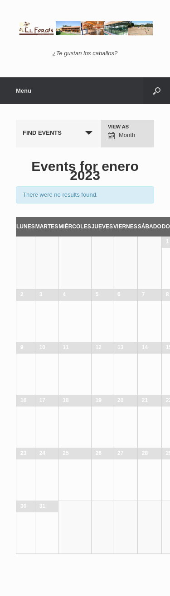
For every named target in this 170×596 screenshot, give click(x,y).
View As (118, 126)
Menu (23, 90)
